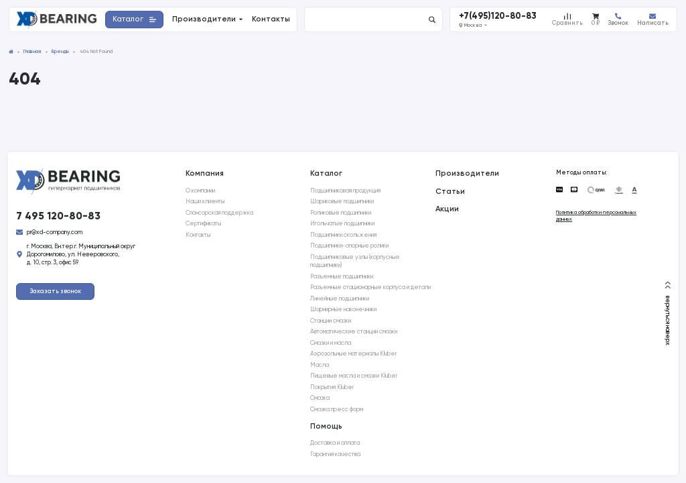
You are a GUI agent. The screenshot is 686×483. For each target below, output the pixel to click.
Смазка (320, 397)
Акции (447, 208)
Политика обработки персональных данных (596, 215)
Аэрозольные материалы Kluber (353, 353)
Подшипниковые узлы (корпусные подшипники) (355, 261)
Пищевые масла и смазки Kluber (353, 375)
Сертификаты (203, 223)
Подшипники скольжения (343, 234)
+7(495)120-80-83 (498, 16)
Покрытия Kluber (332, 387)
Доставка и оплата (335, 442)
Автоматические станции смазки (353, 331)
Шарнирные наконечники (343, 309)
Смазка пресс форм (336, 409)
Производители (467, 173)
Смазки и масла (330, 342)
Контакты (198, 234)
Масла (319, 365)
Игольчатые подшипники (342, 223)
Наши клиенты (205, 201)
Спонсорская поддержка (219, 212)
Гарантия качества (335, 454)
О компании (200, 190)
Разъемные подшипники (341, 276)
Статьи (450, 191)
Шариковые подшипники (342, 201)
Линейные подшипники (339, 298)
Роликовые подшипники (340, 212)
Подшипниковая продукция (345, 190)
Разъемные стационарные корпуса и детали (370, 287)
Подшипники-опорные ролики (349, 245)
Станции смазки (330, 320)
